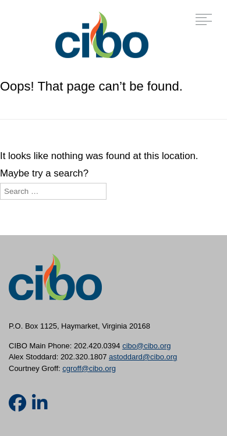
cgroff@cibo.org (89, 368)
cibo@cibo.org (146, 345)
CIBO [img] (101, 35)
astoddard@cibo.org (143, 356)
